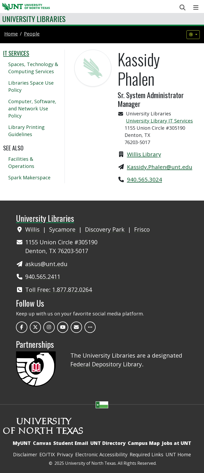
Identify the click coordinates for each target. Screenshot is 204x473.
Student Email (70, 443)
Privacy (65, 454)
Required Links (146, 454)
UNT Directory (108, 443)
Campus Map (144, 443)
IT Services (16, 53)
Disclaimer (25, 454)
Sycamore (63, 229)
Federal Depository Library (106, 364)
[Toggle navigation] (196, 7)
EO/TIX (47, 454)
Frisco (142, 229)
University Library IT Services (159, 121)
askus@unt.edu (46, 264)
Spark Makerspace (29, 177)
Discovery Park (105, 229)
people (32, 34)
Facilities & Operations (21, 162)
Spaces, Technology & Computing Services (33, 68)
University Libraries (34, 18)
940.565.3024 (144, 179)
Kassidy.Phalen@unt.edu (159, 167)
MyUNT (22, 443)
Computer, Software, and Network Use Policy (32, 108)
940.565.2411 (42, 276)
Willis (33, 229)
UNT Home (178, 454)
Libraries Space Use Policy (31, 86)
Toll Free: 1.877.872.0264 (58, 289)
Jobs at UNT (176, 443)
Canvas (42, 443)
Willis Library (144, 154)
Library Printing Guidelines (26, 130)
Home (11, 34)
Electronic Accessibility (101, 454)
